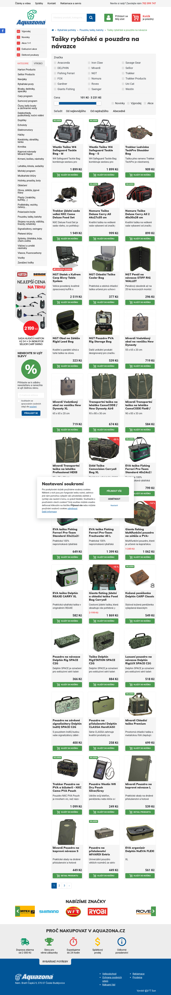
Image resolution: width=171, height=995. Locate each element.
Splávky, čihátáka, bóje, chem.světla (30, 239)
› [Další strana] (69, 885)
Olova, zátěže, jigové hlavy (28, 191)
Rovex (95, 83)
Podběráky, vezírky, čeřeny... (28, 206)
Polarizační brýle (26, 212)
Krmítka (22, 146)
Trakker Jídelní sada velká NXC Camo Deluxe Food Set (66, 214)
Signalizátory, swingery (30, 228)
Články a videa (23, 3)
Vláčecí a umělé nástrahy (26, 247)
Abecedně (119, 111)
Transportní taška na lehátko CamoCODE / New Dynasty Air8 (103, 405)
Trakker (129, 73)
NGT (94, 73)
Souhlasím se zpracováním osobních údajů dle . (31, 404)
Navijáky (22, 79)
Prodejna (137, 977)
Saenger (97, 89)
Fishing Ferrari (66, 73)
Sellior (129, 68)
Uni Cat (129, 83)
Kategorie (23, 63)
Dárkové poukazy (28, 54)
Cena (57, 97)
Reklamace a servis (70, 3)
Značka (58, 57)
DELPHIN (63, 68)
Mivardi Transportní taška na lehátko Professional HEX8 (66, 469)
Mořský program (26, 171)
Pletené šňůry (25, 233)
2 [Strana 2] (59, 885)
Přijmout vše (114, 491)
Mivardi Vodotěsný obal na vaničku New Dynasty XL (67, 405)
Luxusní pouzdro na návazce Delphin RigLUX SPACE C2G (138, 660)
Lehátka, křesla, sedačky (31, 166)
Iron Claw (97, 62)
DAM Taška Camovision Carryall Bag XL (102, 469)
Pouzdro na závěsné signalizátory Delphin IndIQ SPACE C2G (67, 724)
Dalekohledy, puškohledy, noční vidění (31, 114)
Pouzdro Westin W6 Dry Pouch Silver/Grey (102, 787)
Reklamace (139, 973)
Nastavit (114, 505)
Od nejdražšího (99, 111)
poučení (33, 407)
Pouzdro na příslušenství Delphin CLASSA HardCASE (103, 724)
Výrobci (38, 63)
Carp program (25, 96)
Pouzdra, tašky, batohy (30, 216)
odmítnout (72, 508)
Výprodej (23, 31)
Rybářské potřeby (67, 30)
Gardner (62, 83)
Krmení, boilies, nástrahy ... (31, 160)
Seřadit (58, 111)
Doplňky (22, 120)
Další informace (49, 511)
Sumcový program (27, 101)
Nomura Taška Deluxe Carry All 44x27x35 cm (100, 214)
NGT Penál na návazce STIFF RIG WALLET (138, 278)
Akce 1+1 (24, 43)
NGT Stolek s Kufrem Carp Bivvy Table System (67, 278)
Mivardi (96, 68)
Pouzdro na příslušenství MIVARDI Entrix (99, 851)
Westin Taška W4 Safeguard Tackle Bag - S (101, 150)
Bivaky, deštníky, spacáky (26, 90)
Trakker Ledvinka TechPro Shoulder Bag (137, 150)
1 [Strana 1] (54, 885)
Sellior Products (26, 74)
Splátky (39, 3)
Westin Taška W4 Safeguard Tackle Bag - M (65, 150)
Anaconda (64, 62)
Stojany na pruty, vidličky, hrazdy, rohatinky (31, 222)
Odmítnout (114, 499)
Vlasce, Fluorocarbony (29, 253)
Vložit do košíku (67, 175)
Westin (129, 89)
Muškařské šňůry (27, 175)
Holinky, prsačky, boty (29, 180)
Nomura (96, 78)
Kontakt (52, 3)
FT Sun (150, 990)
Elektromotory (25, 129)
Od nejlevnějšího (76, 111)
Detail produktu (140, 812)
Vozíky (21, 257)
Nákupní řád (108, 984)
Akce (150, 103)
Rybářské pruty (26, 84)
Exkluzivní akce (27, 49)
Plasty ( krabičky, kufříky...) (27, 198)
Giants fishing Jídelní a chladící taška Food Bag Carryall (103, 596)
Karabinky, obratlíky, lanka (28, 140)
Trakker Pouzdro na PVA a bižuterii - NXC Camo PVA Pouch (67, 787)
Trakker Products (135, 78)
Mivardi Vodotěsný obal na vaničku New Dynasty (139, 341)
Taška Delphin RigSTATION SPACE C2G (102, 660)
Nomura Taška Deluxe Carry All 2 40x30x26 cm (137, 214)
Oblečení (22, 185)
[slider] (56, 103)
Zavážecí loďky (26, 262)
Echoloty (22, 125)
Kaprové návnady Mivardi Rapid (27, 152)
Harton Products (26, 69)
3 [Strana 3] (64, 885)
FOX (60, 78)
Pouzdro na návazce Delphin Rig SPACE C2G (66, 660)
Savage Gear (133, 62)
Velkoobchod (109, 973)
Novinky (23, 37)
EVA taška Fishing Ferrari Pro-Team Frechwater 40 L (101, 532)
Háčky (21, 134)
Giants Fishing (66, 89)
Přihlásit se (31, 413)
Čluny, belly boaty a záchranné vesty (27, 107)
